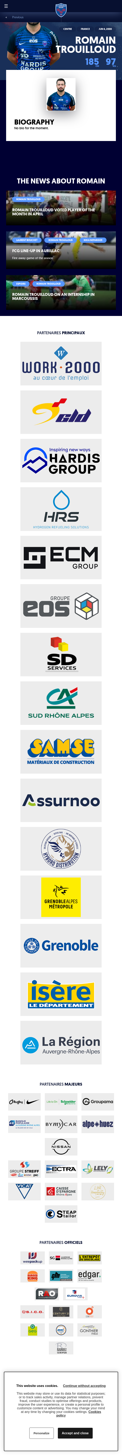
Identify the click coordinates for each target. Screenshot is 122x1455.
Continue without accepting (84, 1386)
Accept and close (75, 1433)
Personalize (41, 1433)
